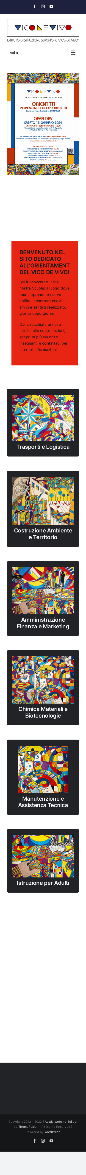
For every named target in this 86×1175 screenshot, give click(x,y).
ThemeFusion (28, 1126)
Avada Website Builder (61, 1121)
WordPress (52, 1132)
